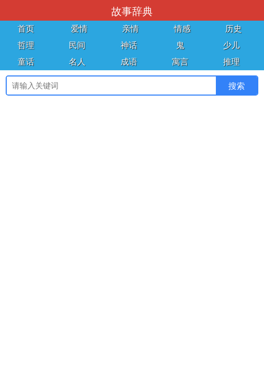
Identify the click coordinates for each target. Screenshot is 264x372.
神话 (129, 45)
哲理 (26, 45)
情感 (182, 28)
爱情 (79, 28)
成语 (129, 61)
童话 (26, 61)
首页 (26, 28)
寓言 (180, 61)
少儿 (231, 45)
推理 (231, 61)
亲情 (130, 28)
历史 (233, 28)
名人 (77, 61)
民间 (77, 45)
